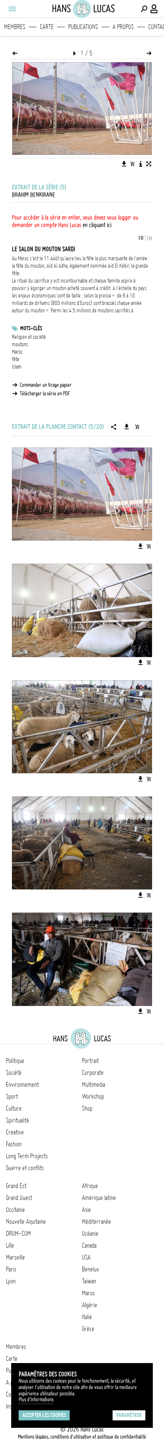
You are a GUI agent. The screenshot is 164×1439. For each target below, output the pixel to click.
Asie (86, 1209)
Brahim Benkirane (33, 194)
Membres (14, 27)
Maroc (17, 351)
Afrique (90, 1186)
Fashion (14, 1144)
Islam (17, 366)
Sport (12, 1096)
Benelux (90, 1269)
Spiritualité (17, 1120)
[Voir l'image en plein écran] (148, 163)
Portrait (90, 1060)
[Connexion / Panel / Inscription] (154, 9)
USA (86, 1257)
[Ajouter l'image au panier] (132, 163)
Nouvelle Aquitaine (26, 1221)
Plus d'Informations (36, 1399)
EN (149, 238)
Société (14, 1072)
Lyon (11, 1281)
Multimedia (93, 1084)
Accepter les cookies (44, 1415)
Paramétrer (129, 1415)
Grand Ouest (19, 1197)
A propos (123, 27)
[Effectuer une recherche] (144, 9)
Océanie (90, 1233)
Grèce (88, 1329)
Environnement (22, 1084)
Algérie (89, 1305)
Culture (14, 1108)
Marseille (15, 1257)
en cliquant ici (97, 225)
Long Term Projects (27, 1156)
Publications (83, 27)
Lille (10, 1245)
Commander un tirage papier (46, 385)
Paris (11, 1269)
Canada (89, 1245)
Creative (15, 1132)
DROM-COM (18, 1233)
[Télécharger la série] (126, 426)
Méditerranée (96, 1221)
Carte (47, 27)
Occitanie (15, 1209)
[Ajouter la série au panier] (137, 426)
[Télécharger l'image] (124, 163)
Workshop (93, 1096)
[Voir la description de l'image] (140, 163)
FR (141, 238)
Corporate (93, 1072)
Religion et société (29, 337)
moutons (20, 344)
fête (15, 359)
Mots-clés (31, 328)
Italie (87, 1317)
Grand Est (16, 1186)
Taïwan (89, 1281)
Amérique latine (99, 1197)
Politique (15, 1060)
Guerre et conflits (25, 1168)
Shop (87, 1108)
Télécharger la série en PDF (45, 393)
